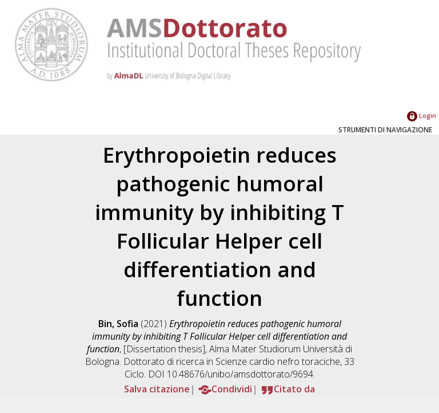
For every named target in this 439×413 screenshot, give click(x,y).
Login (421, 115)
